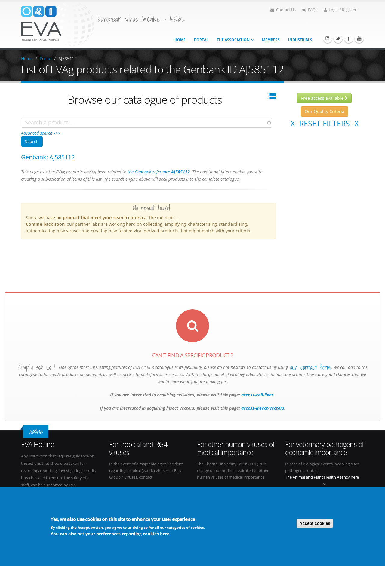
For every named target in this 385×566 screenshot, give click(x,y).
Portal (201, 39)
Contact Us (283, 9)
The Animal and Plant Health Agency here (322, 477)
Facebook (348, 38)
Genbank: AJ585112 (48, 157)
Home (180, 39)
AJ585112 (67, 58)
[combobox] (146, 123)
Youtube (359, 38)
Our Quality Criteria (324, 111)
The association (233, 39)
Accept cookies (314, 524)
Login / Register (340, 9)
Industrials (300, 39)
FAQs (309, 9)
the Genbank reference (159, 172)
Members (271, 39)
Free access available (324, 98)
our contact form (310, 367)
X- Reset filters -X (325, 123)
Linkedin (327, 38)
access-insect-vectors (262, 408)
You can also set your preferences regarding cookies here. (111, 534)
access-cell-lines (257, 395)
